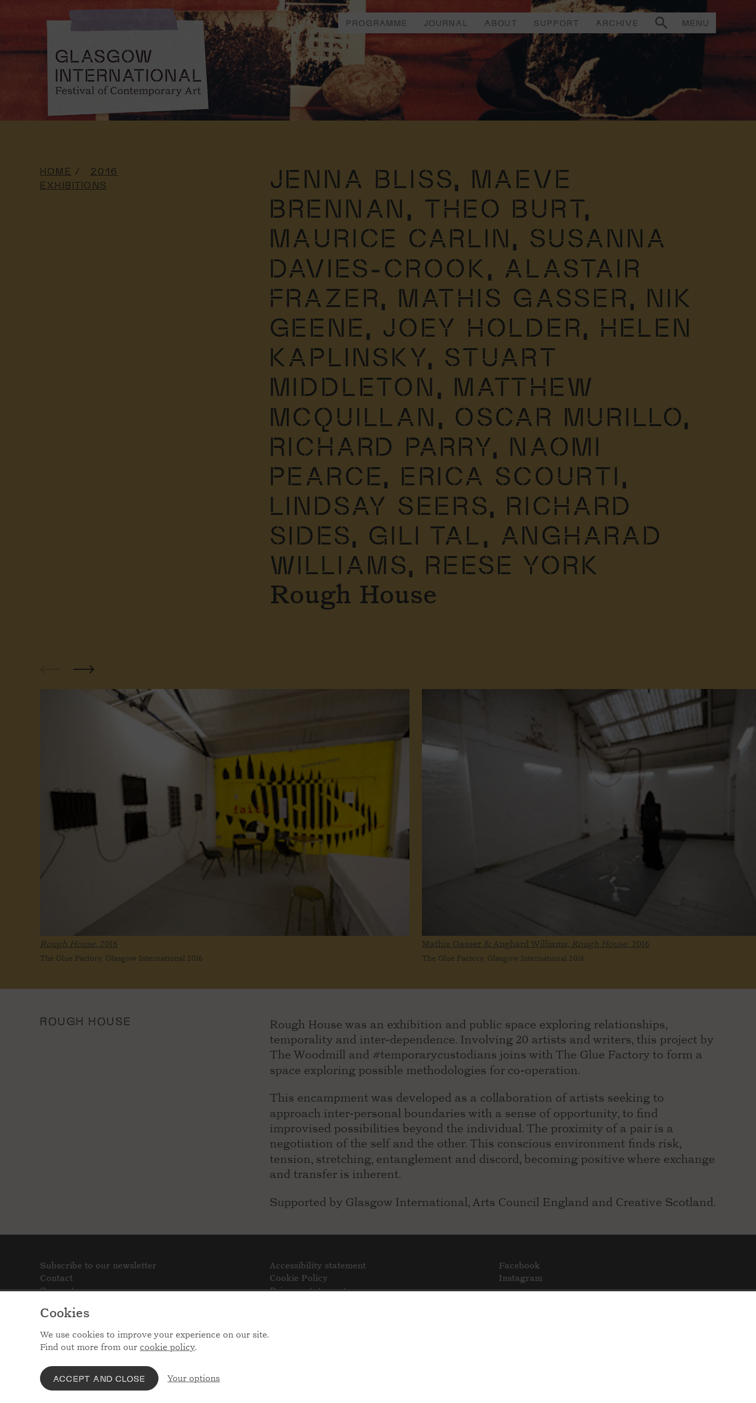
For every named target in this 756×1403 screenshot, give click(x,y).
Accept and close (99, 1378)
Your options (193, 1378)
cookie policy (167, 1347)
